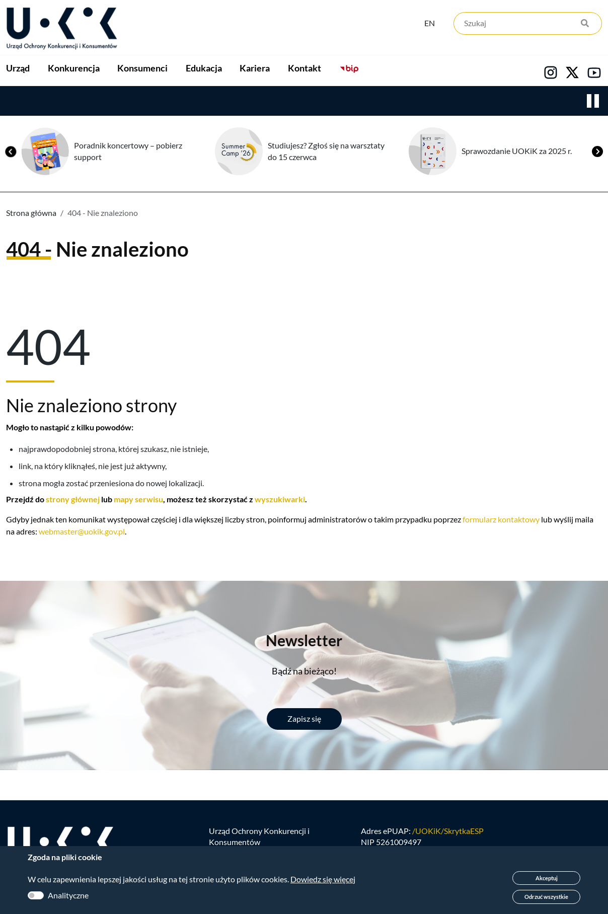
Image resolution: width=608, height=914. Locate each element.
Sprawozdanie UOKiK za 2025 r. (517, 151)
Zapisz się (304, 719)
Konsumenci (187, 71)
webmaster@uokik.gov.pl (82, 532)
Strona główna (31, 213)
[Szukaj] (527, 24)
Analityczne (68, 895)
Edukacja (271, 71)
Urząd (18, 71)
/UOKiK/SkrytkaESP (448, 831)
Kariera (344, 71)
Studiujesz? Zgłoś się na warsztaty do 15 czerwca (326, 151)
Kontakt (416, 71)
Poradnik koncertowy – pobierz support (128, 151)
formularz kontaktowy (501, 520)
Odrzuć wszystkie (546, 896)
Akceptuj (547, 878)
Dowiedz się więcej (322, 879)
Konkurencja (96, 71)
